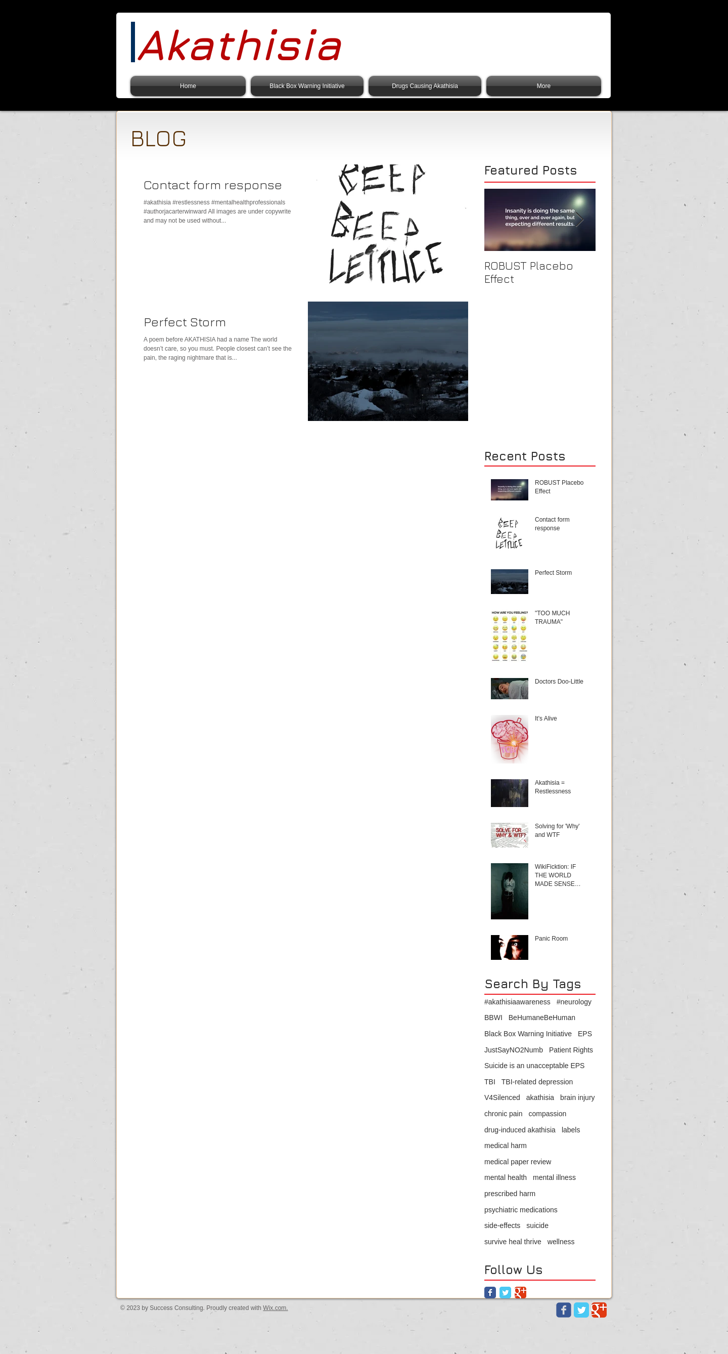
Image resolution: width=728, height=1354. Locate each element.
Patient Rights (571, 1050)
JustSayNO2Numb (513, 1050)
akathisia (540, 1097)
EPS (585, 1034)
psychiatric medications (521, 1210)
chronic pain (503, 1114)
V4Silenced (502, 1097)
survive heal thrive (512, 1242)
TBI (489, 1082)
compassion (548, 1114)
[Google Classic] (520, 1292)
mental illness (554, 1177)
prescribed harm (509, 1194)
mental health (505, 1177)
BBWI (493, 1017)
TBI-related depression (537, 1082)
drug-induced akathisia (520, 1130)
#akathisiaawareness (517, 1002)
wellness (561, 1242)
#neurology (574, 1002)
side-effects (502, 1225)
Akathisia (238, 44)
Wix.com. (275, 1307)
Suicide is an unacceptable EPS (534, 1066)
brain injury (577, 1097)
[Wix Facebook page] (563, 1310)
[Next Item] (579, 220)
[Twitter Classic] (505, 1292)
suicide (537, 1225)
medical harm (505, 1145)
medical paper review (517, 1162)
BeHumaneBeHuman (542, 1017)
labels (571, 1130)
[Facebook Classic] (490, 1292)
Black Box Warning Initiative (528, 1034)
